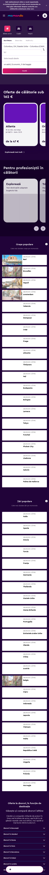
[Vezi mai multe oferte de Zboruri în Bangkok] (44, 796)
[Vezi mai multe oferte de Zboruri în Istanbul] (44, 742)
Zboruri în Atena (9, 802)
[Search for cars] (30, 18)
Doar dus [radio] (18, 29)
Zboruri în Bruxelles (10, 814)
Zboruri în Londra (10, 772)
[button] (4, 4)
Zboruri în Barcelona (11, 760)
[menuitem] (7, 19)
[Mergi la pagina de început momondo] (15, 4)
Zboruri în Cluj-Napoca (12, 784)
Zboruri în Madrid (10, 808)
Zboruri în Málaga (10, 820)
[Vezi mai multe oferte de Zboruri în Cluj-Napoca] (44, 784)
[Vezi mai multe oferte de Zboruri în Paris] (44, 754)
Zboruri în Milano (10, 778)
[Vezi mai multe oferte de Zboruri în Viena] (44, 790)
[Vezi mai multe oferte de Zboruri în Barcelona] (44, 760)
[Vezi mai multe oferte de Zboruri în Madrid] (44, 808)
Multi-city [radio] (29, 29)
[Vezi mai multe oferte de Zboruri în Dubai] (44, 766)
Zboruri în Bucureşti (11, 736)
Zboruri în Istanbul (10, 742)
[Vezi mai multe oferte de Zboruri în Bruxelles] (44, 814)
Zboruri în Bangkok (10, 796)
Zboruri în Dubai (9, 766)
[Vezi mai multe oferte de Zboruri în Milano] (44, 778)
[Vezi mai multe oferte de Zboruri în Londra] (44, 772)
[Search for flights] (7, 18)
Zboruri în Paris (9, 754)
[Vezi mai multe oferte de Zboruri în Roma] (44, 748)
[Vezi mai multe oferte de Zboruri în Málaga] (44, 819)
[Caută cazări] (19, 18)
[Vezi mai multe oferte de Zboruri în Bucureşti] (44, 736)
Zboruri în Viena (9, 790)
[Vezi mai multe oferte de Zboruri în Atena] (44, 802)
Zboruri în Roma (9, 748)
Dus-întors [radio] (8, 29)
